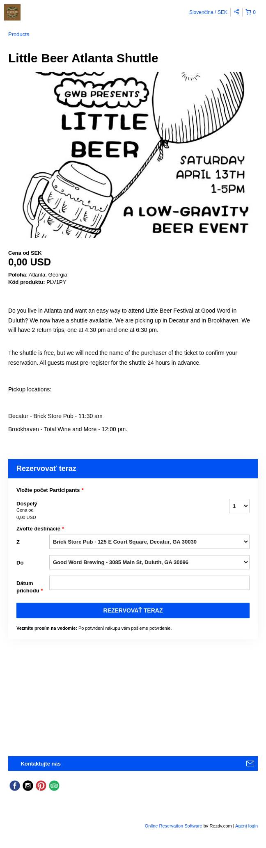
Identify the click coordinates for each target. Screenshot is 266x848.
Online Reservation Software (173, 825)
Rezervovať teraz (133, 610)
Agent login (246, 825)
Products (18, 34)
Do (19, 563)
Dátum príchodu (29, 587)
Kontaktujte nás (41, 764)
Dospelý (32, 511)
